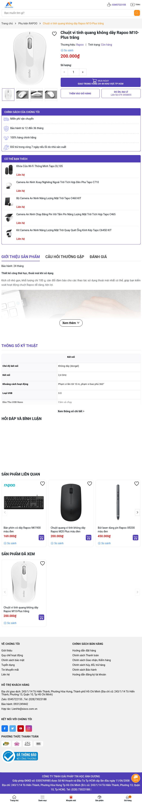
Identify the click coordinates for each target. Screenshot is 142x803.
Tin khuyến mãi (10, 669)
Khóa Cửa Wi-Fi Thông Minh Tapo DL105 (39, 166)
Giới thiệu (6, 650)
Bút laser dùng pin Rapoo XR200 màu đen (116, 529)
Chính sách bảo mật (12, 660)
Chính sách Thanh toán (85, 655)
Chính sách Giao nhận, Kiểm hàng (91, 660)
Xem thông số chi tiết (71, 411)
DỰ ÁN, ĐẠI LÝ (121, 93)
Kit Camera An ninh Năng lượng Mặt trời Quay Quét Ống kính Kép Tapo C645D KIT (64, 230)
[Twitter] (12, 728)
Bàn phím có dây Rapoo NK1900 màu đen (22, 529)
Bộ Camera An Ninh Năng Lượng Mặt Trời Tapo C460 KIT (48, 198)
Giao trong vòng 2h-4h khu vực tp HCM (101, 82)
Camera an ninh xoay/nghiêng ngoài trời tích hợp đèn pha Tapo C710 (57, 182)
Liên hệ (5, 674)
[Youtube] (20, 728)
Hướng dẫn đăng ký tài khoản (89, 674)
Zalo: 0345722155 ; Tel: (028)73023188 (24, 699)
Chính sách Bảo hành (84, 669)
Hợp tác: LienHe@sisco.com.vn (19, 708)
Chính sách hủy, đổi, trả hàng (88, 664)
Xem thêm (71, 323)
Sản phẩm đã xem (18, 554)
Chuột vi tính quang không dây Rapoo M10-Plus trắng (21, 609)
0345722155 (119, 4)
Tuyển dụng (8, 664)
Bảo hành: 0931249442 (14, 704)
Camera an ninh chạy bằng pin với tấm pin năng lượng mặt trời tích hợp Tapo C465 (66, 214)
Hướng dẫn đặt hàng (84, 650)
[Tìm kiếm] (137, 13)
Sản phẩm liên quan (20, 474)
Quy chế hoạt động (12, 655)
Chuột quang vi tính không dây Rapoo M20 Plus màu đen (68, 529)
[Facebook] (4, 728)
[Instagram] (29, 728)
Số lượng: (66, 65)
